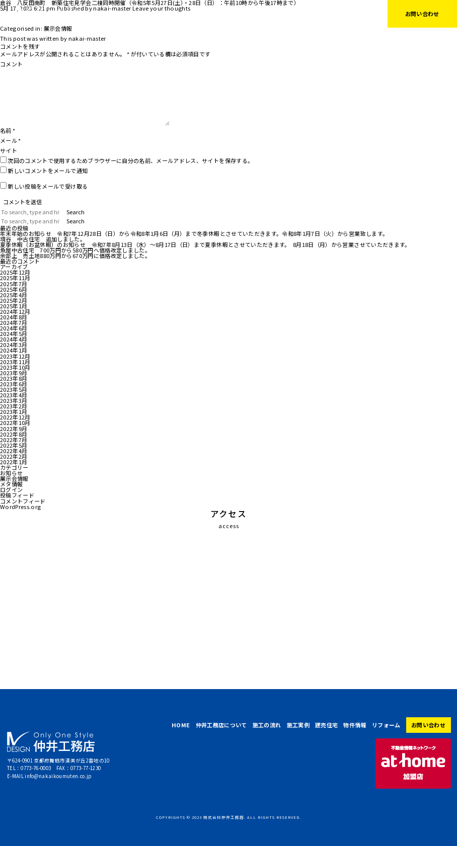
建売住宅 (277, 14)
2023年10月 (15, 367)
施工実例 (247, 14)
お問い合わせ (422, 14)
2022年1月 (13, 462)
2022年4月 (13, 451)
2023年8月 (13, 378)
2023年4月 (13, 395)
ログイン (11, 489)
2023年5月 (13, 389)
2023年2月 (13, 406)
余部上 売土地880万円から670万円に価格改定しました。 (75, 255)
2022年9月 (13, 429)
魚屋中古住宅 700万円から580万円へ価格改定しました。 (75, 250)
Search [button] (75, 212)
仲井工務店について (167, 14)
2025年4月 (13, 295)
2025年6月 (13, 289)
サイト (8, 150)
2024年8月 (13, 317)
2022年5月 (13, 445)
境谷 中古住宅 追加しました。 (43, 239)
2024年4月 (13, 339)
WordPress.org (20, 506)
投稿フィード (17, 495)
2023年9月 (13, 373)
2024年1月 (13, 350)
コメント (11, 64)
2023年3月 (13, 400)
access (228, 526)
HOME (126, 14)
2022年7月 (13, 440)
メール (10, 140)
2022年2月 (13, 456)
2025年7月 (13, 284)
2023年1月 (13, 411)
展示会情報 (58, 28)
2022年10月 (15, 422)
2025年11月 (15, 278)
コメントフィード (23, 501)
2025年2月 (13, 300)
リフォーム (339, 14)
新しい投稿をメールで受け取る (48, 186)
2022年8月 (13, 434)
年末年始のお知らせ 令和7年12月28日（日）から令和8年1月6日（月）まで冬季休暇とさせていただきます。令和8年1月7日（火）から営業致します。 (194, 233)
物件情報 (306, 14)
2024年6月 (13, 328)
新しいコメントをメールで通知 (48, 170)
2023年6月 (13, 384)
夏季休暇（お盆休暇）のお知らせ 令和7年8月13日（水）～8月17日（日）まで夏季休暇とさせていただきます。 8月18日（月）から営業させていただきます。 (205, 244)
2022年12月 (15, 417)
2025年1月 (13, 306)
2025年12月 (15, 272)
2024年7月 (13, 322)
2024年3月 (13, 345)
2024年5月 (13, 333)
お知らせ (11, 473)
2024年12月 (15, 311)
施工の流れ (214, 14)
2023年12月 (15, 356)
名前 (7, 130)
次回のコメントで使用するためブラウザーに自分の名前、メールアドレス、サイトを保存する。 (130, 160)
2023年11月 (15, 362)
